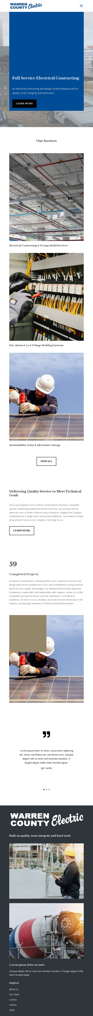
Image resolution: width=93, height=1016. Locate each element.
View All (46, 461)
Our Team (14, 994)
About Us (13, 989)
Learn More (24, 103)
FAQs (11, 1010)
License (13, 999)
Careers (13, 1004)
